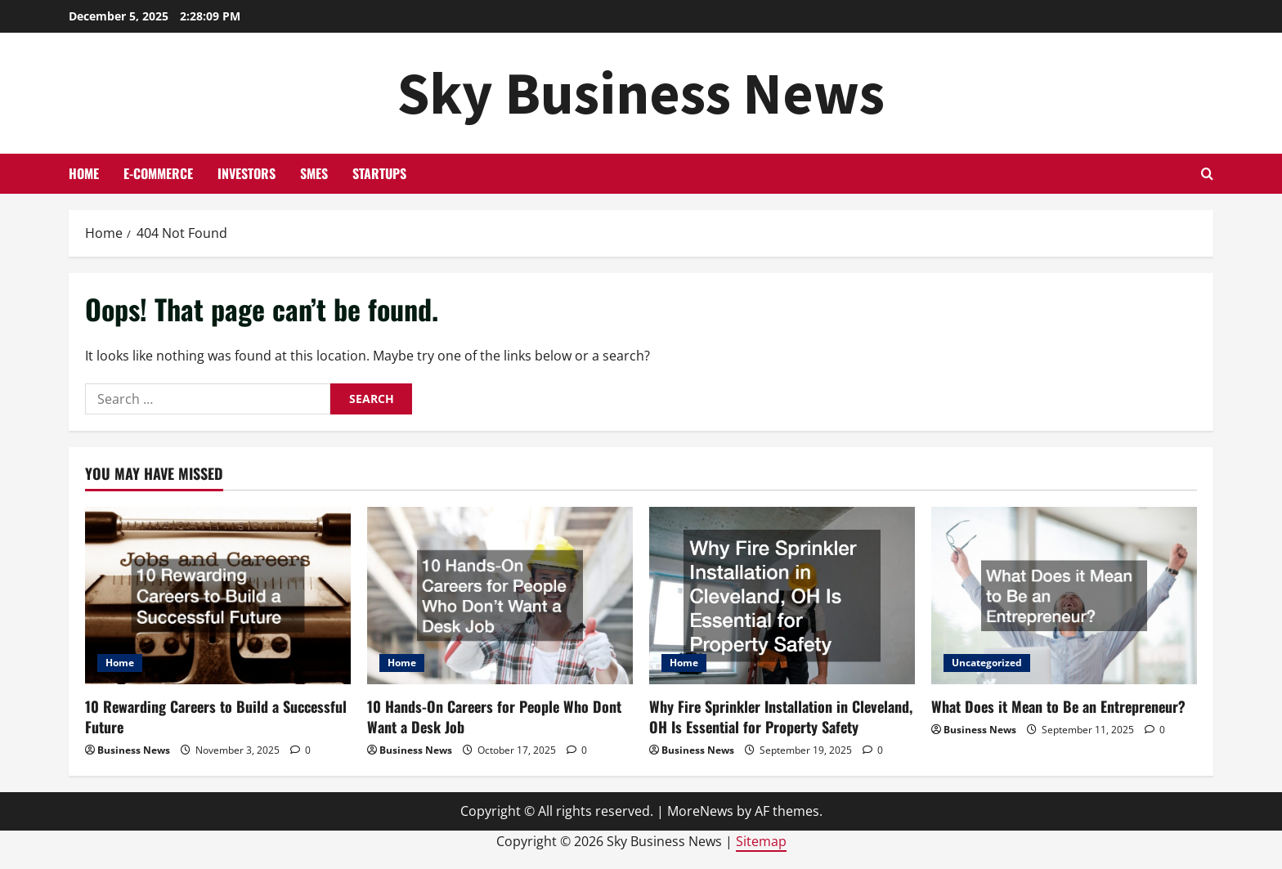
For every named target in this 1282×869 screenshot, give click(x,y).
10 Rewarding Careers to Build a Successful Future (216, 716)
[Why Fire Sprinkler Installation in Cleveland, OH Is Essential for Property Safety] (782, 595)
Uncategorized (987, 663)
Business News (133, 750)
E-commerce (158, 173)
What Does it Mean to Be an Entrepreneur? (1058, 706)
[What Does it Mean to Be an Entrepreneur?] (1064, 595)
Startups (379, 173)
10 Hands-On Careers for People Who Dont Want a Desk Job (494, 716)
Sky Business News (641, 93)
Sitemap (761, 841)
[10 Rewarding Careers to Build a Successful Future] (218, 595)
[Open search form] (1207, 174)
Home (84, 173)
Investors (246, 173)
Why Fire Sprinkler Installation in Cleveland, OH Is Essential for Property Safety (780, 716)
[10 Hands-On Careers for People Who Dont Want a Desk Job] (500, 595)
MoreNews (700, 811)
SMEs (314, 173)
